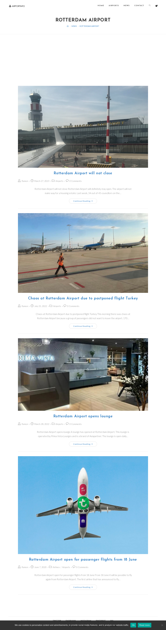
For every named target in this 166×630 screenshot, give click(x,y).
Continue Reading (83, 201)
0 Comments (75, 181)
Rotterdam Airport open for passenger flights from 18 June (83, 560)
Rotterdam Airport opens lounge (83, 416)
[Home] (68, 26)
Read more (144, 625)
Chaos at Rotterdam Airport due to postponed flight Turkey (83, 298)
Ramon (25, 181)
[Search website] (149, 6)
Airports (59, 181)
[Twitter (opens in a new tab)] (156, 6)
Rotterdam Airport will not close (83, 173)
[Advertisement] (83, 56)
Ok (133, 625)
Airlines (56, 567)
